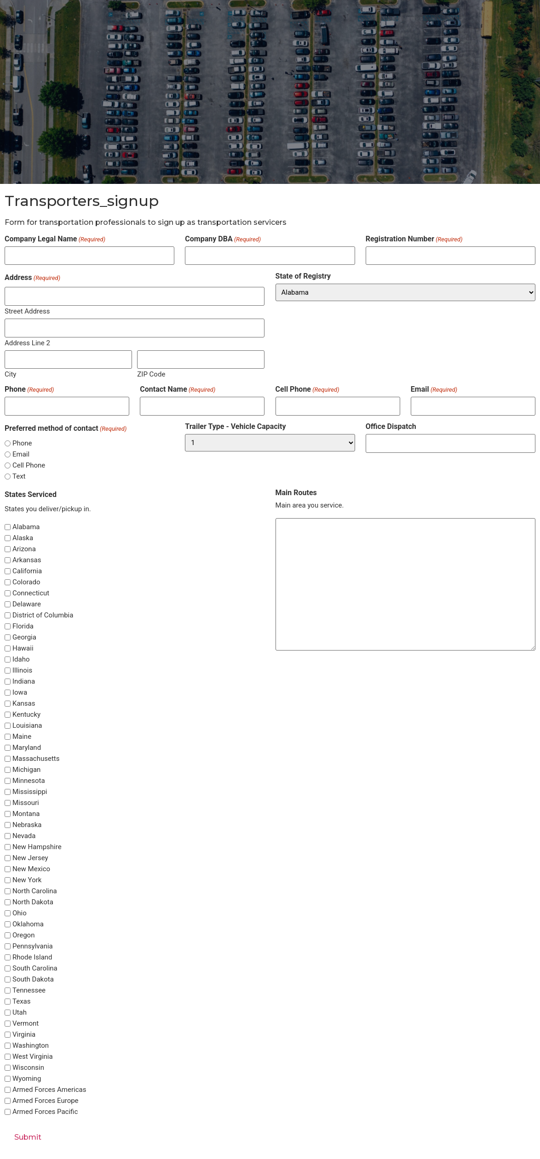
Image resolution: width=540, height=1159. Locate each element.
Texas (21, 1001)
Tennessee (29, 990)
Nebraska (27, 825)
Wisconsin (28, 1067)
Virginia (23, 1034)
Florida (23, 626)
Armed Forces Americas (49, 1089)
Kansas (23, 703)
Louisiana (27, 725)
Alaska (22, 538)
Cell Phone (307, 389)
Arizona (24, 549)
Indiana (23, 681)
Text (19, 476)
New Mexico (31, 869)
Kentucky (26, 714)
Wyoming (26, 1078)
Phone (29, 389)
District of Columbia (42, 615)
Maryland (26, 747)
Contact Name (177, 389)
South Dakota (33, 979)
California (27, 571)
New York (26, 880)
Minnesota (28, 780)
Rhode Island (32, 957)
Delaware (26, 604)
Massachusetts (36, 758)
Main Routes (296, 493)
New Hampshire (37, 847)
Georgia (24, 637)
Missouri (25, 802)
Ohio (19, 913)
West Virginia (32, 1056)
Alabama (26, 527)
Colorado (26, 582)
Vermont (25, 1023)
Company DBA (223, 239)
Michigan (26, 769)
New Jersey (30, 858)
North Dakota (32, 902)
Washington (30, 1045)
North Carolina (34, 891)
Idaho (21, 659)
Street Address (27, 311)
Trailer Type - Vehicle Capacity (235, 426)
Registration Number (414, 239)
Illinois (22, 670)
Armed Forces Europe (45, 1100)
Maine (21, 736)
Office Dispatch (391, 426)
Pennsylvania (32, 946)
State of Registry (303, 276)
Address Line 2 (27, 342)
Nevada (24, 836)
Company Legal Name (55, 239)
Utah (19, 1012)
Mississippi (29, 791)
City (10, 374)
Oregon (23, 935)
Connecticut (30, 593)
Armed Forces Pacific (45, 1111)
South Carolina (34, 968)
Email (434, 389)
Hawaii (23, 648)
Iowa (19, 692)
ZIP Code (151, 374)
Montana (26, 814)
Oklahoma (28, 924)
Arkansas (26, 560)
